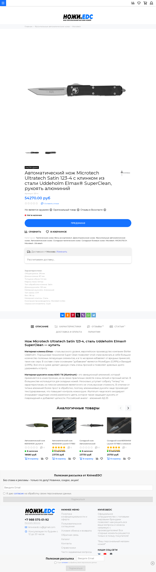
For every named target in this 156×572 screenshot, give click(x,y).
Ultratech (38, 243)
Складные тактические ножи (67, 240)
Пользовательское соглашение (71, 525)
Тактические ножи (45, 238)
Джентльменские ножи (84, 238)
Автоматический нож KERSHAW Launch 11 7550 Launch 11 (63, 442)
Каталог (65, 539)
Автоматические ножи (41, 240)
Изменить (61, 251)
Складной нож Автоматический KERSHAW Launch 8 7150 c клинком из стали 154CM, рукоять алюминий (92, 442)
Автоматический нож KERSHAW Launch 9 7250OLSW (35, 442)
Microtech (110, 240)
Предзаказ (78, 223)
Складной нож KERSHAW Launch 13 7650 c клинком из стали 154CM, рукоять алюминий (119, 442)
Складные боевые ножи (93, 240)
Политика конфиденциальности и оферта (74, 517)
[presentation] (121, 408)
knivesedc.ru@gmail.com (41, 527)
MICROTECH (121, 240)
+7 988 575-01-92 (37, 519)
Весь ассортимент (63, 238)
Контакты (66, 543)
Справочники (68, 547)
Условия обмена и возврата (76, 530)
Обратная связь (69, 535)
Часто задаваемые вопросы (76, 552)
